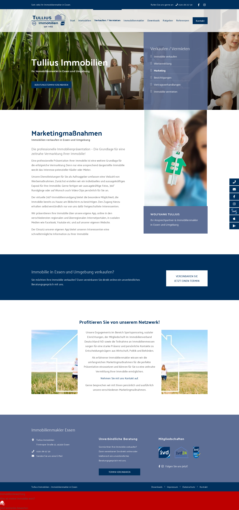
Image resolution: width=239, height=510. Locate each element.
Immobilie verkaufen (165, 56)
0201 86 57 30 (43, 451)
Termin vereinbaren (119, 472)
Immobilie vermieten (165, 91)
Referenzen (182, 20)
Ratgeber (168, 20)
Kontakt (200, 20)
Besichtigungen (162, 77)
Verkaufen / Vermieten (107, 20)
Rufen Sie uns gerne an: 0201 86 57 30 (172, 4)
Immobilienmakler (134, 20)
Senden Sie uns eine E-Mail (49, 456)
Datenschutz (188, 487)
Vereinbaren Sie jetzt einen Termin (186, 278)
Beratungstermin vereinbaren (51, 85)
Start (72, 20)
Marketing (160, 70)
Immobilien (84, 20)
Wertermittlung (162, 63)
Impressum (172, 487)
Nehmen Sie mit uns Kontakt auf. (119, 378)
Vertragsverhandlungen (167, 84)
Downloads (153, 20)
